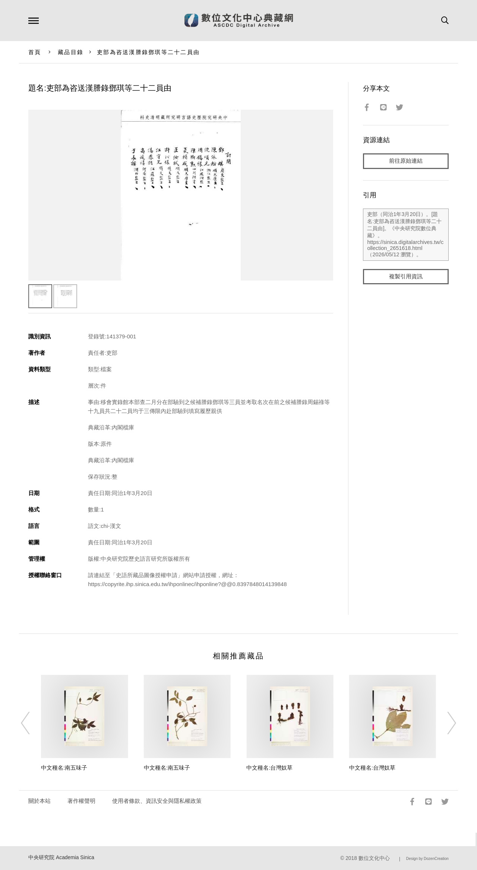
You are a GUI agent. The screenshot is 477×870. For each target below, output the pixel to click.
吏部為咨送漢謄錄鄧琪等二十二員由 (148, 52)
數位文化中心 (374, 858)
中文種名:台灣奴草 (269, 767)
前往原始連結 (406, 161)
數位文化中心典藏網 (238, 20)
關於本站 (39, 801)
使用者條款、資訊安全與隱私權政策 (157, 801)
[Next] (445, 723)
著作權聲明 (81, 801)
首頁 (34, 52)
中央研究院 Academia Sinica (61, 857)
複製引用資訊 (406, 276)
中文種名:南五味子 (64, 767)
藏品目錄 (70, 52)
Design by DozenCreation (427, 859)
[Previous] (32, 723)
